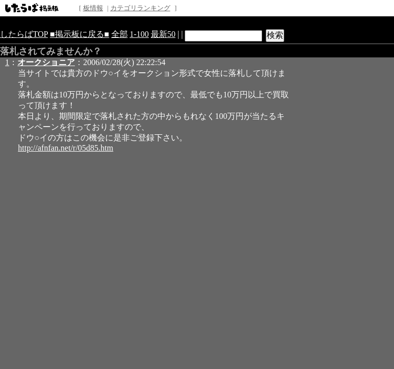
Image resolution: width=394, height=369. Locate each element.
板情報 (93, 8)
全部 (119, 34)
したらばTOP (24, 34)
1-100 (139, 34)
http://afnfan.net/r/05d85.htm (65, 148)
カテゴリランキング (140, 8)
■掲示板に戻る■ (79, 34)
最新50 (163, 34)
